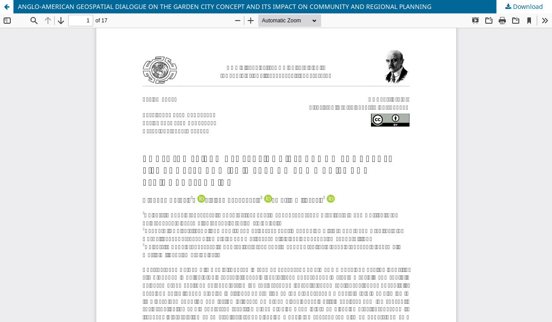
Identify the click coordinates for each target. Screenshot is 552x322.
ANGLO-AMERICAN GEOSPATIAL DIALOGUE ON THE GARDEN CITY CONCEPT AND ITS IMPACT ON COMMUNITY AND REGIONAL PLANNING (224, 6)
